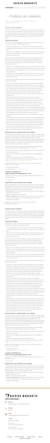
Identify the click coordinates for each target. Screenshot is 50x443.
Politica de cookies (31, 436)
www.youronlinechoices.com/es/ (22, 169)
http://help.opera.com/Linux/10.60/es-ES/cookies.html (20, 160)
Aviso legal (9, 436)
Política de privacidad (19, 436)
